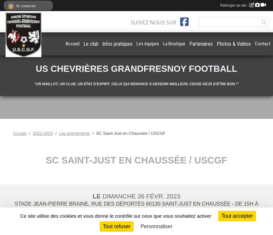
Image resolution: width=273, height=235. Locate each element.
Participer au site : (243, 5)
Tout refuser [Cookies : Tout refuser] (116, 226)
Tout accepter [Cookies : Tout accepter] (237, 216)
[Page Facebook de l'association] (184, 22)
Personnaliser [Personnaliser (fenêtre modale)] (156, 226)
